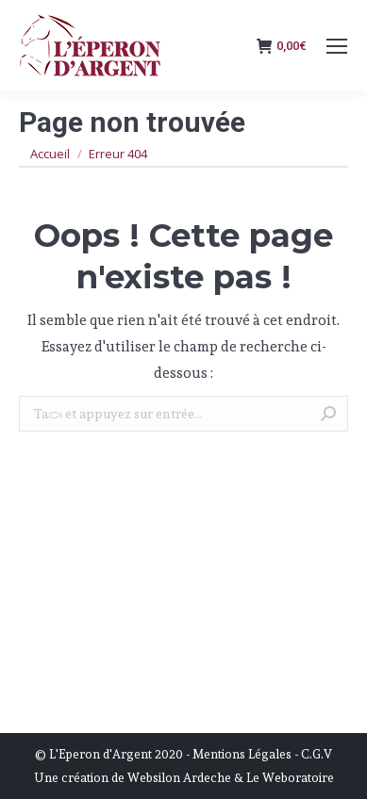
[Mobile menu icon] (336, 46)
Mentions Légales (242, 754)
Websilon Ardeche (179, 778)
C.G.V (316, 754)
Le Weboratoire (290, 778)
